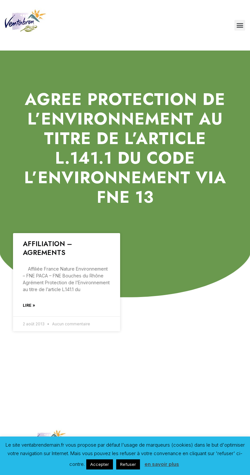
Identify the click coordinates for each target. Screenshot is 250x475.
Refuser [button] (128, 464)
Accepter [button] (99, 464)
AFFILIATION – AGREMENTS (47, 248)
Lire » (29, 305)
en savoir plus (162, 464)
